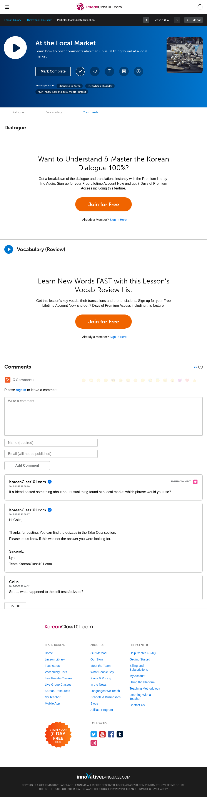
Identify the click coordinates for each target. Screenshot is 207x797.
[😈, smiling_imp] (180, 380)
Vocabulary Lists (56, 672)
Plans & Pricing (100, 678)
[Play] (8, 249)
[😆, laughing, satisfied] (128, 380)
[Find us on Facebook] (111, 734)
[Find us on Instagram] (93, 742)
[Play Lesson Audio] (15, 47)
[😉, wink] (143, 380)
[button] (200, 7)
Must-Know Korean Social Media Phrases (62, 91)
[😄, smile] (83, 380)
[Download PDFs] (124, 71)
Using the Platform (142, 682)
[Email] (51, 454)
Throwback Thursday (39, 19)
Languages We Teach (105, 691)
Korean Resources (57, 691)
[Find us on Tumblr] (120, 734)
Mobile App (52, 703)
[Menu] (7, 7)
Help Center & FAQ (143, 653)
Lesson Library (12, 19)
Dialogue (18, 112)
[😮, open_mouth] (172, 380)
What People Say (102, 672)
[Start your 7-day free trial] (58, 734)
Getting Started (140, 659)
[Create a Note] (109, 71)
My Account (137, 676)
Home (49, 653)
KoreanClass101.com (130, 785)
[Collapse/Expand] (103, 366)
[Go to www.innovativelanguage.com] (103, 776)
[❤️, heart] (187, 380)
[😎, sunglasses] (113, 380)
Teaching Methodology (145, 688)
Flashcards (52, 665)
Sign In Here (118, 219)
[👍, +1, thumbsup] (194, 380)
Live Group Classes (58, 684)
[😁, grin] (98, 380)
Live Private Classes (58, 678)
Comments (90, 112)
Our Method (98, 653)
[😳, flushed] (91, 380)
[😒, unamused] (106, 380)
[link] (146, 20)
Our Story (97, 659)
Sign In (21, 390)
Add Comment (27, 465)
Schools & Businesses (105, 697)
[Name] (51, 443)
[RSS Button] (7, 380)
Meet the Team (100, 665)
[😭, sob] (150, 380)
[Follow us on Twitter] (93, 734)
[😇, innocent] (157, 380)
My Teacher (52, 697)
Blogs (94, 703)
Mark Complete (53, 71)
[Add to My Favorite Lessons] (95, 71)
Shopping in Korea (69, 85)
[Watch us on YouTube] (102, 734)
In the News (98, 684)
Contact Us (137, 705)
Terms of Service (148, 789)
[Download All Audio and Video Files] (138, 71)
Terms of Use (176, 785)
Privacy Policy (155, 785)
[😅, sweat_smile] (135, 380)
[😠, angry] (120, 380)
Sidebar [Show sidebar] (196, 20)
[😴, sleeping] (165, 380)
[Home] (99, 10)
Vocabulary (54, 112)
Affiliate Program (101, 709)
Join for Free (103, 204)
